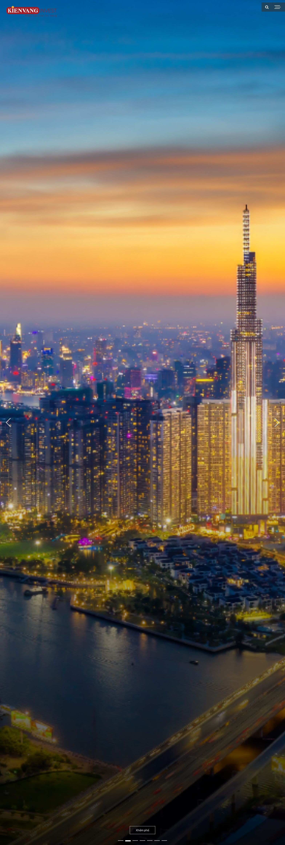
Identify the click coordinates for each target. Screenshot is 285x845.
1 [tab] (120, 840)
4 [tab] (142, 840)
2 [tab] (128, 840)
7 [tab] (164, 840)
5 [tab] (149, 840)
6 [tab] (157, 840)
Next (277, 422)
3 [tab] (135, 840)
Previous (8, 422)
